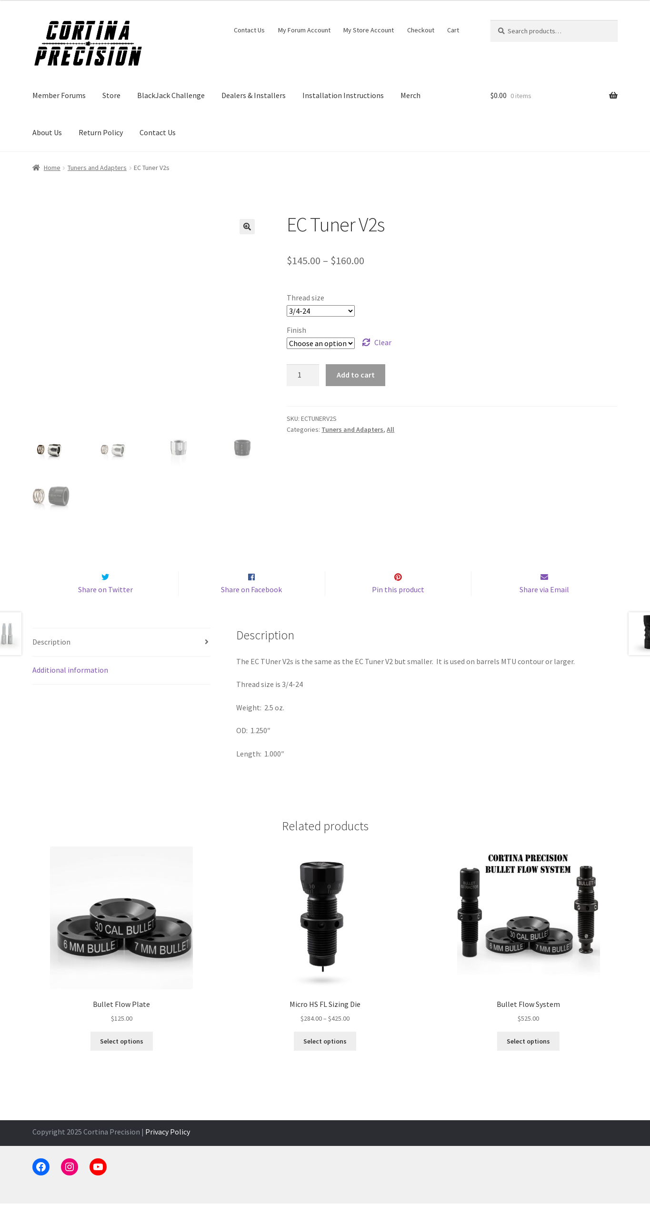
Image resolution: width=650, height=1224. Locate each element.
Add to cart (356, 374)
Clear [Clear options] (382, 342)
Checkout (420, 30)
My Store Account (368, 30)
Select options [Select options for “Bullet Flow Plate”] (121, 1061)
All (390, 429)
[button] (247, 226)
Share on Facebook (251, 609)
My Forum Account (304, 30)
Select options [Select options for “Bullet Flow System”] (528, 1061)
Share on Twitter (105, 609)
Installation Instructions (343, 95)
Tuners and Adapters (97, 167)
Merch (410, 95)
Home (52, 167)
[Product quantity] (303, 375)
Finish (296, 330)
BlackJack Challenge (171, 95)
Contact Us (249, 30)
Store (111, 95)
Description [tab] (51, 662)
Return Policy (101, 132)
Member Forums (59, 95)
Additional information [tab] (70, 690)
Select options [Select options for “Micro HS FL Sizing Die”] (325, 1061)
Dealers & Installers (253, 95)
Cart (453, 30)
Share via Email (544, 609)
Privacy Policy (167, 1151)
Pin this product (398, 609)
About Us (47, 132)
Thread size (305, 297)
